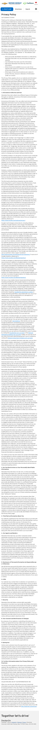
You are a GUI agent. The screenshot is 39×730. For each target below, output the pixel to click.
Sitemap (19, 722)
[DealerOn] (6, 720)
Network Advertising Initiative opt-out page (20, 338)
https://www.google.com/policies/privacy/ (13, 220)
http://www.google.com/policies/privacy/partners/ (15, 254)
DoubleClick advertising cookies (24, 292)
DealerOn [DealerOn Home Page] (14, 722)
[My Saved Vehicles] (36, 3)
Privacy (24, 722)
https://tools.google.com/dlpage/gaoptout (13, 258)
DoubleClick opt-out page (17, 333)
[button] (7, 9)
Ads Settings (16, 321)
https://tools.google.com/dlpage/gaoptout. (13, 277)
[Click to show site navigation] (36, 9)
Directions (18, 9)
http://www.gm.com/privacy (29, 706)
